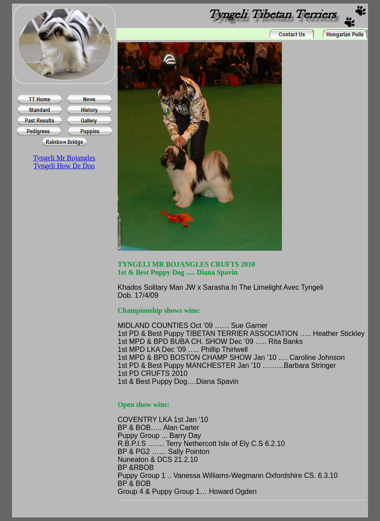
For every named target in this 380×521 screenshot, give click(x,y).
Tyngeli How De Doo (64, 166)
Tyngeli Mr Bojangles (64, 158)
